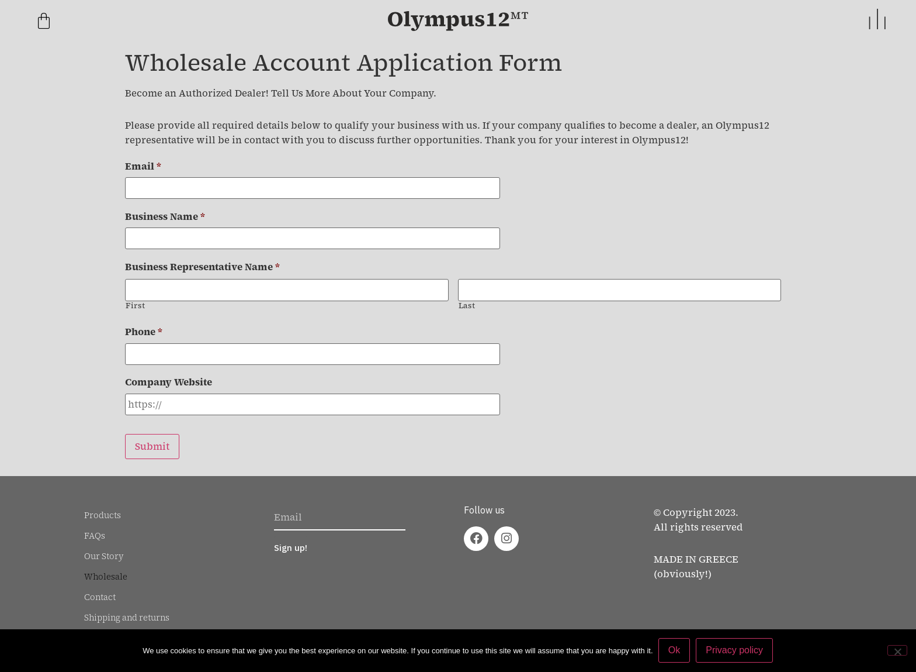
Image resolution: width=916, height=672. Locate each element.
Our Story (104, 550)
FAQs (94, 530)
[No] (897, 650)
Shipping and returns (126, 612)
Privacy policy (735, 651)
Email (143, 166)
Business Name (165, 216)
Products (102, 509)
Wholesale (105, 571)
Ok (675, 651)
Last (467, 303)
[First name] (287, 288)
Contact (100, 591)
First (135, 303)
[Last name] (620, 288)
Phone (143, 330)
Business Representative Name (202, 266)
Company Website (168, 380)
